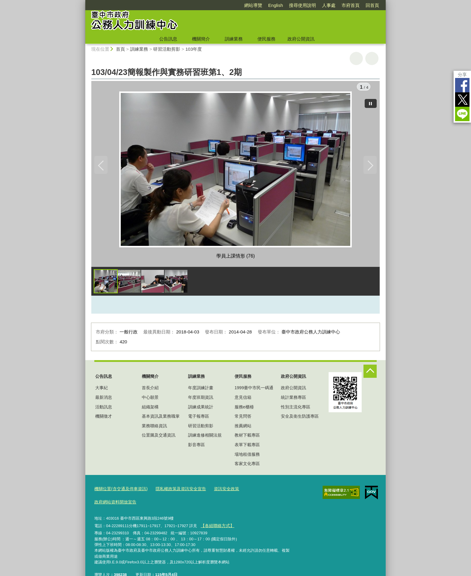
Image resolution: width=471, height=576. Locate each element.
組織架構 (150, 408)
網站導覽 (253, 5)
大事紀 (101, 389)
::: (83, 2)
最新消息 (103, 398)
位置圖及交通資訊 (158, 436)
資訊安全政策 (218, 490)
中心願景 (150, 398)
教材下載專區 (247, 436)
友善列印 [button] (356, 58)
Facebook (462, 85)
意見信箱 (243, 398)
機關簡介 (201, 38)
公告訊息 (168, 38)
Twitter (462, 99)
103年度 (193, 49)
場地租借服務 (247, 455)
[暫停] (371, 101)
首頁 (120, 49)
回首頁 (372, 5)
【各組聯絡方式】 (216, 512)
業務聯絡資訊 (154, 427)
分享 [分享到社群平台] (462, 74)
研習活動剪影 (166, 49)
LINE (462, 114)
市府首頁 (351, 5)
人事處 (329, 5)
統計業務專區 (293, 398)
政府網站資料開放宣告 (257, 490)
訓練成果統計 (200, 408)
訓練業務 (234, 38)
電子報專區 (198, 417)
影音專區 (196, 446)
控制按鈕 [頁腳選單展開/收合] (370, 372)
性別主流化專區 (295, 408)
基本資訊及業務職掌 (161, 417)
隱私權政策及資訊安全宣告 (175, 490)
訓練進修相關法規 (205, 436)
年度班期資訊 (200, 398)
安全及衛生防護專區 (300, 417)
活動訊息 (103, 408)
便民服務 (266, 38)
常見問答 (243, 417)
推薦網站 (243, 427)
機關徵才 (103, 417)
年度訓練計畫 (200, 389)
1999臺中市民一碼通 (254, 389)
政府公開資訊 (301, 38)
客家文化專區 (247, 465)
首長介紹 (150, 389)
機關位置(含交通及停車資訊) (119, 490)
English (275, 5)
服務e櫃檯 (244, 408)
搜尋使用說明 (302, 5)
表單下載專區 (247, 446)
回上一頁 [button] (371, 58)
